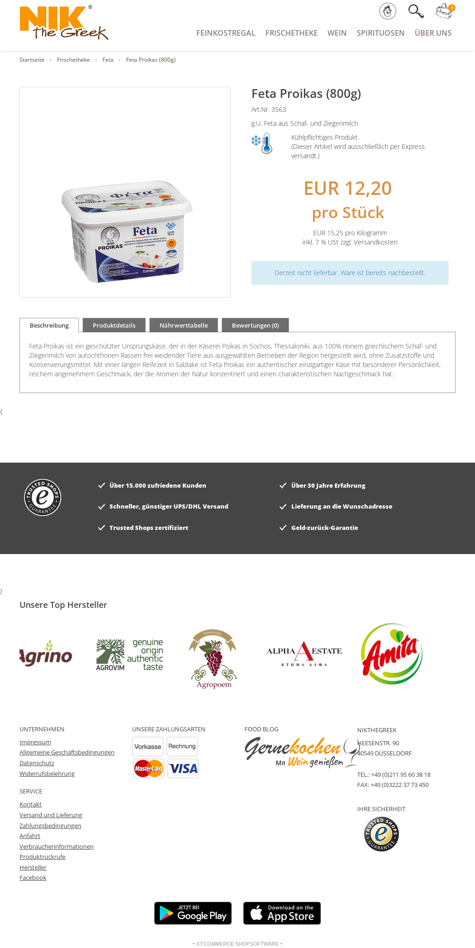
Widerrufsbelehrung (47, 773)
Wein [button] (337, 33)
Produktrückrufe (42, 856)
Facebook (32, 877)
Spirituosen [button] (381, 33)
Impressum (35, 742)
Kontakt (30, 804)
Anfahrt (29, 836)
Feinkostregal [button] (226, 33)
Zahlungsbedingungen (50, 825)
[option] (45, 653)
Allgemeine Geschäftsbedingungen (67, 752)
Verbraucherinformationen (56, 846)
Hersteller (32, 867)
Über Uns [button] (433, 33)
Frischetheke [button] (291, 33)
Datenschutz (36, 763)
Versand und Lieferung (50, 815)
